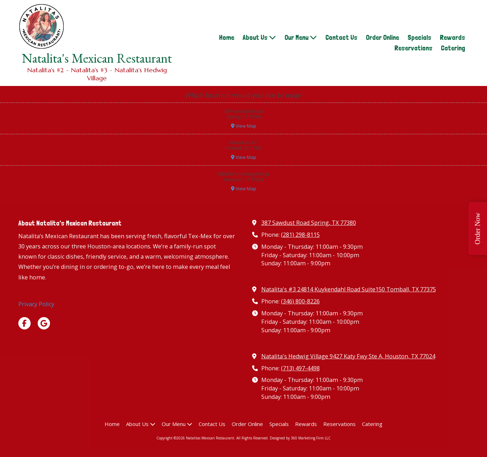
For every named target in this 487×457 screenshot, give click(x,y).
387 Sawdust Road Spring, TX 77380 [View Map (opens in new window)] (308, 223)
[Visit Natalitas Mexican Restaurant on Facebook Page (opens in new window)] (24, 323)
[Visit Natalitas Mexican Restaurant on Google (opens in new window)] (44, 323)
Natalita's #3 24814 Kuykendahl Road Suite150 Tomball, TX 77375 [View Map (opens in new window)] (348, 289)
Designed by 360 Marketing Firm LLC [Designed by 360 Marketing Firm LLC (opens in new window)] (300, 438)
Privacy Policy (36, 304)
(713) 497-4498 (300, 368)
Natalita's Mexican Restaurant (97, 58)
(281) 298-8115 (300, 235)
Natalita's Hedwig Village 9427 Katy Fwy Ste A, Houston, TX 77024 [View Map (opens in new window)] (348, 356)
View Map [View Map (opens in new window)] (243, 126)
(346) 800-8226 (300, 301)
